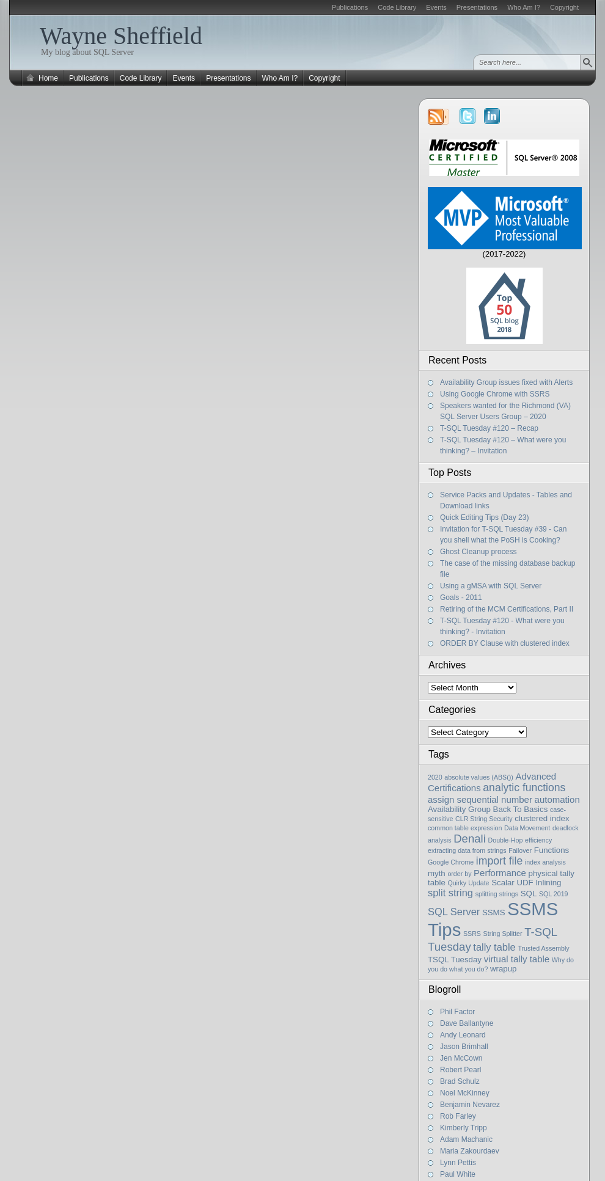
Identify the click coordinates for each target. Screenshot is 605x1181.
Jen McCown (461, 1058)
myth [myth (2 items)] (437, 873)
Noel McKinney (465, 1093)
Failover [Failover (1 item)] (520, 850)
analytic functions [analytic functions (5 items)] (524, 787)
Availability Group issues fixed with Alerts (506, 382)
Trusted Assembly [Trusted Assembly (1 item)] (543, 948)
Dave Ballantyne (466, 1023)
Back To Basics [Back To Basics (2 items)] (520, 809)
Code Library (397, 7)
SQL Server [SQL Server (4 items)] (454, 911)
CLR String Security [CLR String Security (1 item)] (484, 818)
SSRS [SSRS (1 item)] (472, 933)
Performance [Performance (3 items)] (500, 873)
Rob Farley (458, 1116)
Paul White (457, 1174)
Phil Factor (457, 1011)
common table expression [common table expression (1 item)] (465, 828)
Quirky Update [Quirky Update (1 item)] (468, 883)
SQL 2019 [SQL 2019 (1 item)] (553, 894)
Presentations (477, 7)
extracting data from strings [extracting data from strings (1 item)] (467, 850)
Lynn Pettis (458, 1162)
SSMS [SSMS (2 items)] (493, 912)
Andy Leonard (463, 1035)
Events (436, 7)
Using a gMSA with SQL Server (490, 586)
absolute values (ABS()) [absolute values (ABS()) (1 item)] (478, 777)
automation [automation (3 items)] (557, 799)
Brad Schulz (460, 1081)
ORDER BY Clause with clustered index (505, 643)
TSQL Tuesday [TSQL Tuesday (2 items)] (455, 959)
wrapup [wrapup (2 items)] (503, 968)
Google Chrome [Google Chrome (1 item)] (451, 862)
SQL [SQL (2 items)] (529, 893)
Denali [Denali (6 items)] (469, 838)
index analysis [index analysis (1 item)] (545, 862)
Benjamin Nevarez (470, 1104)
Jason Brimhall (464, 1046)
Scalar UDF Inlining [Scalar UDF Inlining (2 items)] (526, 882)
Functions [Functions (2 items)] (552, 850)
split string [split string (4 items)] (450, 892)
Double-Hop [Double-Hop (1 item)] (505, 840)
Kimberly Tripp (463, 1128)
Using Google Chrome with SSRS (494, 394)
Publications (350, 7)
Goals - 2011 (461, 597)
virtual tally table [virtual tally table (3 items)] (517, 959)
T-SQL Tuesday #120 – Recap (489, 428)
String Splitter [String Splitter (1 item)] (502, 933)
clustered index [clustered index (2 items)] (542, 818)
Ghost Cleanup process (478, 551)
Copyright (564, 7)
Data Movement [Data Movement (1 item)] (527, 828)
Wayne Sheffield (121, 35)
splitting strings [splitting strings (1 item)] (496, 894)
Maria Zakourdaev (469, 1151)
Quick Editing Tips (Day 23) (484, 517)
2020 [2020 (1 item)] (435, 777)
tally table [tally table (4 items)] (494, 947)
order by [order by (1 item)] (459, 873)
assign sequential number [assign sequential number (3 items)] (480, 799)
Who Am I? (523, 7)
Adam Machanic (466, 1139)
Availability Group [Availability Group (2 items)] (459, 809)
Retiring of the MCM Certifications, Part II (506, 609)
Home (48, 78)
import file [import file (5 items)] (499, 861)
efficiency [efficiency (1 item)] (538, 840)
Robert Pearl (460, 1070)
